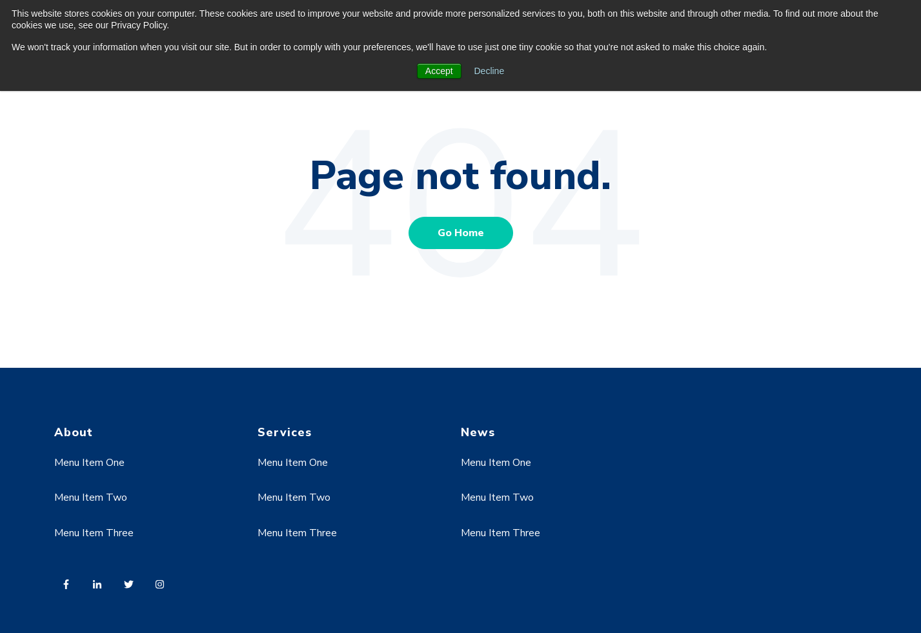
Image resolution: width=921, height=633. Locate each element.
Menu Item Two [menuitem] (90, 497)
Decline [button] (489, 71)
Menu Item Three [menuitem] (94, 533)
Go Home (461, 233)
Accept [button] (439, 71)
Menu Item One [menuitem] (89, 463)
